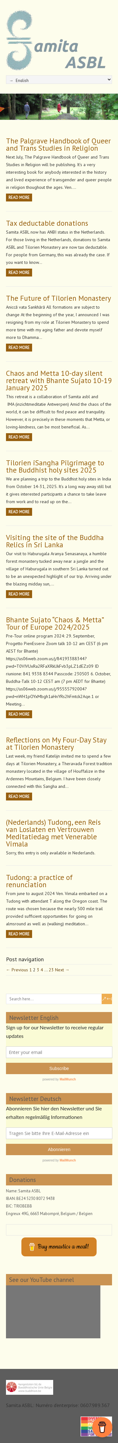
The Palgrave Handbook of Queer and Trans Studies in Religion (58, 144)
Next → (62, 970)
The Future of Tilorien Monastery (58, 298)
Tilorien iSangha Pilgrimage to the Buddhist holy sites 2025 (55, 466)
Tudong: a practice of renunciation (39, 881)
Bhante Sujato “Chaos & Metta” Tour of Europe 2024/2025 (55, 623)
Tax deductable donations (47, 223)
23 (51, 970)
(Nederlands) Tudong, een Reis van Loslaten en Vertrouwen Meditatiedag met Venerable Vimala (53, 833)
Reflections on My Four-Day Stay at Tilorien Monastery (56, 743)
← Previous (17, 970)
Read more (19, 197)
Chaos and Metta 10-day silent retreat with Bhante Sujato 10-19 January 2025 (59, 380)
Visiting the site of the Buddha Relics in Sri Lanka (55, 541)
